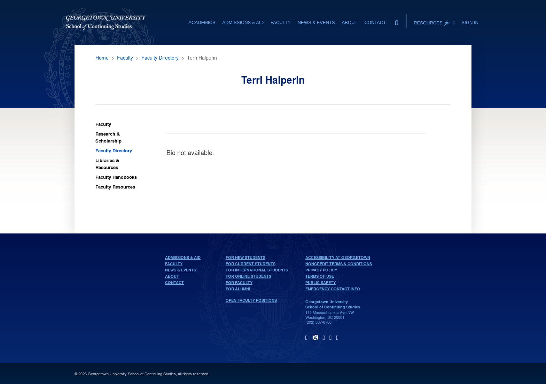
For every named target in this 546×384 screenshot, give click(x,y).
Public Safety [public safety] (320, 282)
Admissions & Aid (183, 257)
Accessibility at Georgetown (337, 257)
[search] (396, 21)
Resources (434, 22)
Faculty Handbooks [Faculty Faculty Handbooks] (116, 177)
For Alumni (238, 289)
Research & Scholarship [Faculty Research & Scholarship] (108, 137)
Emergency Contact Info (332, 289)
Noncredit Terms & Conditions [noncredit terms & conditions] (338, 264)
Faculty (125, 57)
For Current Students (250, 264)
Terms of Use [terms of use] (319, 276)
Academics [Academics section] (201, 22)
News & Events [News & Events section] (316, 22)
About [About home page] (172, 276)
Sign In (470, 22)
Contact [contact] (375, 22)
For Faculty (239, 282)
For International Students (257, 270)
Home (102, 57)
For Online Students (248, 276)
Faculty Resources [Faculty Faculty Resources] (115, 186)
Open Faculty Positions (251, 300)
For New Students (245, 257)
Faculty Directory (160, 57)
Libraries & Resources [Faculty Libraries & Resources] (107, 163)
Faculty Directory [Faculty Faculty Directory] (113, 150)
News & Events (180, 270)
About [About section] (350, 22)
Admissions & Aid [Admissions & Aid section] (243, 22)
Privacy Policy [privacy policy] (321, 270)
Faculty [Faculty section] (281, 22)
